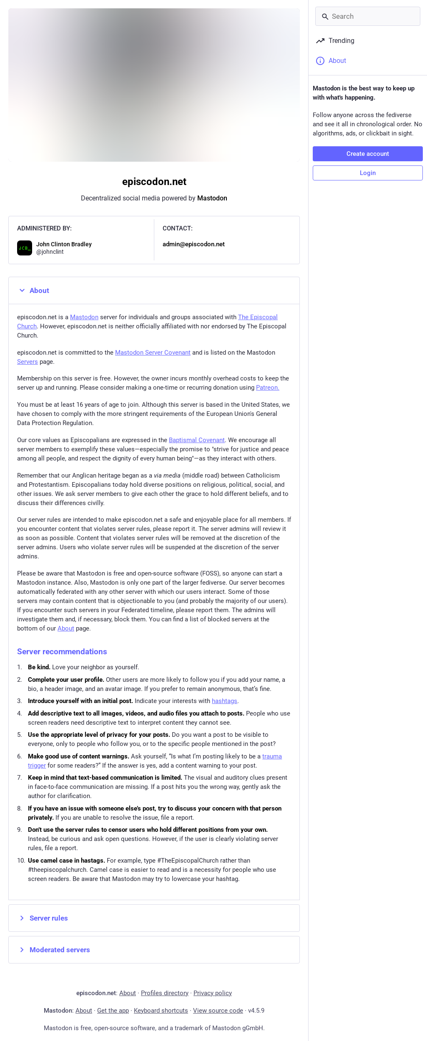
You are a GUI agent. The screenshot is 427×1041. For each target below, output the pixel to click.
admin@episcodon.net (194, 244)
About (33, 290)
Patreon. (267, 387)
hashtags (224, 701)
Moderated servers (53, 950)
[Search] (367, 16)
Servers (27, 361)
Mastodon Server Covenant (153, 352)
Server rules (42, 918)
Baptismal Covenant (197, 440)
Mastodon (212, 198)
